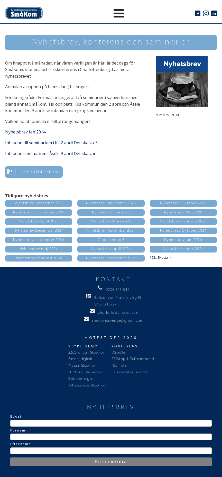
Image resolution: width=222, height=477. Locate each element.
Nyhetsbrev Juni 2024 (183, 240)
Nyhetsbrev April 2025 (39, 221)
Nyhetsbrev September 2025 (38, 212)
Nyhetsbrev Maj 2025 (183, 212)
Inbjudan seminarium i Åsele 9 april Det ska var (50, 153)
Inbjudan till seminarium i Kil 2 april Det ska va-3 (51, 143)
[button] (34, 172)
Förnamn (19, 430)
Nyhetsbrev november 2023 (111, 258)
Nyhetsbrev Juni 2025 (111, 212)
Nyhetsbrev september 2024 (38, 240)
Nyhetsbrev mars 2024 (183, 249)
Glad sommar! (111, 240)
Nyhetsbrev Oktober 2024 (183, 231)
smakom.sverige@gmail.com (117, 321)
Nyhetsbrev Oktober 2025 (183, 203)
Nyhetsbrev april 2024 (111, 249)
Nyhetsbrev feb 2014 (25, 132)
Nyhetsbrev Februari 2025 (183, 221)
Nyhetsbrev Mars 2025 (111, 221)
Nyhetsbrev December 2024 (39, 231)
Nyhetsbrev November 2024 (111, 231)
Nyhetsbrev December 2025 (39, 203)
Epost (16, 416)
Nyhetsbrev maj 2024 (39, 249)
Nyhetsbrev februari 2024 (39, 258)
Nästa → (165, 257)
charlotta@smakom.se (118, 313)
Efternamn (20, 444)
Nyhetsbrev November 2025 (111, 203)
